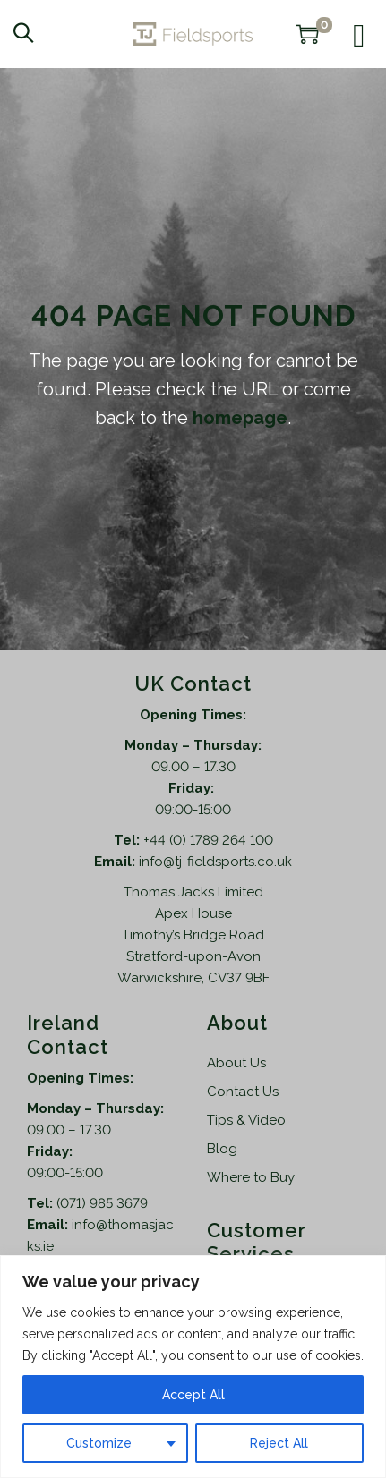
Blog (222, 1149)
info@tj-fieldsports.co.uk (215, 862)
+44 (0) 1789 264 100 (208, 840)
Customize (99, 1443)
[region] (193, 1366)
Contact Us (243, 1091)
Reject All (279, 1443)
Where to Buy (251, 1177)
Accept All (193, 1395)
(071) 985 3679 (102, 1203)
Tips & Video (246, 1120)
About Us (236, 1063)
